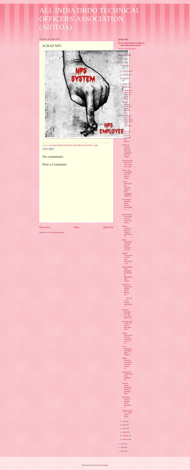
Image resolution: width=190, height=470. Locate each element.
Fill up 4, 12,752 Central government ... (127, 302)
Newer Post (44, 227)
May (124, 428)
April (125, 432)
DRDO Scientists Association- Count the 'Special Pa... (127, 363)
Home (76, 227)
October (125, 75)
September (126, 78)
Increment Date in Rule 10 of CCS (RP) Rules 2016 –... (127, 325)
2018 (122, 62)
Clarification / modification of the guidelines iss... (127, 376)
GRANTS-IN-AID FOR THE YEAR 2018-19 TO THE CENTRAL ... (127, 122)
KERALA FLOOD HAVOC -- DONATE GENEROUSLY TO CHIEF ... (127, 151)
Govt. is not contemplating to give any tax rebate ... (127, 174)
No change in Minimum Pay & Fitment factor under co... (127, 204)
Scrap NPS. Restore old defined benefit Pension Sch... (127, 290)
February (126, 436)
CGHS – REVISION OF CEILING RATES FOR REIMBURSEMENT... (127, 189)
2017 (122, 444)
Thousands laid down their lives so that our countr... (127, 164)
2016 (122, 447)
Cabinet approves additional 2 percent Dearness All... (127, 107)
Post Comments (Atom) (56, 232)
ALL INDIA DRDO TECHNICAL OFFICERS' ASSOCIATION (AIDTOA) (89, 18)
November (126, 71)
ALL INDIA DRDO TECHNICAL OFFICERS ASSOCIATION (132, 44)
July (124, 421)
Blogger (105, 465)
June (124, 425)
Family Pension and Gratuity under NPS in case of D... (127, 338)
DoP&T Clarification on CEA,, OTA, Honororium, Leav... (127, 258)
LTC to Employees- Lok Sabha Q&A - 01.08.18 (127, 351)
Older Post (108, 227)
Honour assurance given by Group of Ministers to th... (127, 231)
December (126, 65)
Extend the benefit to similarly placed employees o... (126, 402)
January (125, 439)
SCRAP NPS (126, 87)
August (125, 84)
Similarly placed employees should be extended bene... (126, 388)
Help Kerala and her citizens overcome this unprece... (126, 136)
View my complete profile (126, 49)
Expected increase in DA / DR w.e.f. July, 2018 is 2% (126, 314)
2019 (122, 59)
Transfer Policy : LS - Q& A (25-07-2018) (127, 414)
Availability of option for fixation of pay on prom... (127, 94)
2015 (122, 451)
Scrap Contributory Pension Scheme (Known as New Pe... (127, 245)
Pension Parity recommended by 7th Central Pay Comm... (127, 219)
